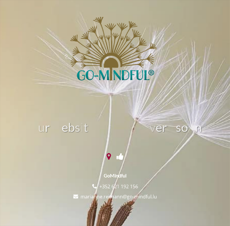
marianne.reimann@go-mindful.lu (119, 196)
